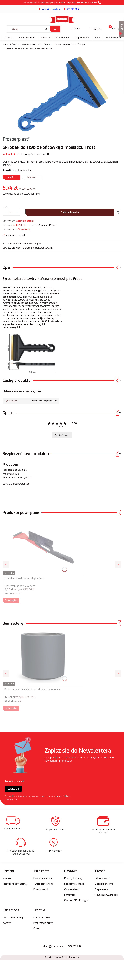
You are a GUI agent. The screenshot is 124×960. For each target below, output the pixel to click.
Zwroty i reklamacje (13, 917)
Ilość (5, 206)
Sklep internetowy (61, 957)
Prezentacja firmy (43, 923)
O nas (36, 928)
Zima (97, 37)
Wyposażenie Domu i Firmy (36, 44)
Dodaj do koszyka (70, 212)
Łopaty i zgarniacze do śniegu (69, 44)
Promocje (45, 37)
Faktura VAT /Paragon (76, 900)
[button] (55, 29)
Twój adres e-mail (14, 781)
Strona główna (10, 44)
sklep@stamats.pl (53, 946)
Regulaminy (101, 889)
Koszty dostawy (73, 878)
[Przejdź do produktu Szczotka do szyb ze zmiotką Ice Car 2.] (43, 547)
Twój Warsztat (81, 37)
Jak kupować (102, 878)
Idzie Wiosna (62, 37)
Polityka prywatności (106, 894)
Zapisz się (13, 788)
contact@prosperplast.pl (16, 483)
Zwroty (7, 923)
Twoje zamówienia (43, 883)
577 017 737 (74, 946)
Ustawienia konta (42, 878)
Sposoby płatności (74, 883)
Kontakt (7, 878)
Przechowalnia (41, 889)
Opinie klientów (41, 917)
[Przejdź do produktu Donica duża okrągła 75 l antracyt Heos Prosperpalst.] (43, 657)
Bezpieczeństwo (104, 883)
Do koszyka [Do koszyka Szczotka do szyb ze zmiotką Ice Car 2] (11, 600)
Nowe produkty (27, 37)
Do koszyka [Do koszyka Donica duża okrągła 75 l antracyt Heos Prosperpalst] (11, 708)
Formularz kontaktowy (15, 883)
